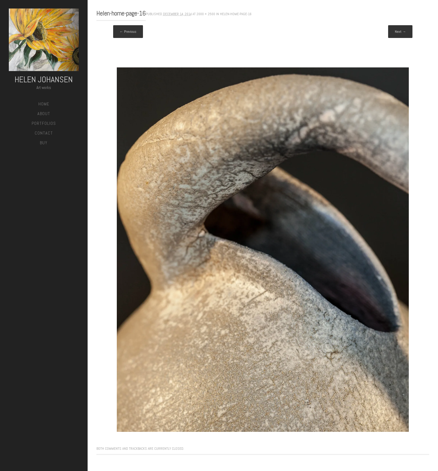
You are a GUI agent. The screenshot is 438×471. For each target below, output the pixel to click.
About (43, 113)
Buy (43, 142)
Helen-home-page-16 (236, 14)
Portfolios (44, 123)
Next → (400, 31)
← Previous (128, 31)
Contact (44, 133)
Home (43, 104)
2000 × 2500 (205, 14)
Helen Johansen (44, 79)
